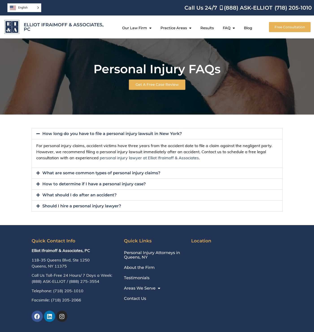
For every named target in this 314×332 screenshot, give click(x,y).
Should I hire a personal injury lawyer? (81, 206)
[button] (157, 133)
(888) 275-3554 (84, 281)
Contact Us (135, 298)
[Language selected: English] (24, 7)
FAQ (229, 28)
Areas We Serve (142, 288)
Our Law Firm (137, 28)
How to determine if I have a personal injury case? (94, 183)
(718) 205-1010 (68, 290)
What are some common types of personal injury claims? (101, 172)
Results (207, 28)
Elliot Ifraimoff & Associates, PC (64, 27)
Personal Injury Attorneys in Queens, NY (152, 255)
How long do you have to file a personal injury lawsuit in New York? (112, 133)
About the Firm (139, 267)
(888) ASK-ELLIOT (49, 281)
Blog (248, 28)
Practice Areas (175, 28)
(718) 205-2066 (66, 300)
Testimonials (136, 277)
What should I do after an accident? (79, 195)
